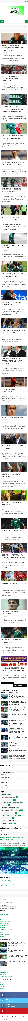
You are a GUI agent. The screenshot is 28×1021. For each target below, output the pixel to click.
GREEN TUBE (3, 916)
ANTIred (4, 774)
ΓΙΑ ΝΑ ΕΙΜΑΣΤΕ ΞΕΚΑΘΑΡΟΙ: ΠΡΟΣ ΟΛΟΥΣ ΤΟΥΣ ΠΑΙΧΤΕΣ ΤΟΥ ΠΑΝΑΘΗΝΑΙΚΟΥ (17, 709)
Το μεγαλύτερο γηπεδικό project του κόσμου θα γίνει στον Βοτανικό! (17, 696)
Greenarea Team (22, 1016)
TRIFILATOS (4, 785)
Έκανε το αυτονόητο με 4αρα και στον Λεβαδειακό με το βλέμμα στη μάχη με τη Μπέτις (18, 757)
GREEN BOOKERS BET (6, 918)
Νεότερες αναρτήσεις (7, 683)
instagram (2, 988)
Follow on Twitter (6, 880)
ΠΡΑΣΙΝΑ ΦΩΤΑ (5, 787)
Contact (2, 936)
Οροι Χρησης (3, 927)
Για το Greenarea (4, 934)
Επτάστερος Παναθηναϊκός (8, 807)
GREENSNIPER (5, 780)
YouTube (2, 986)
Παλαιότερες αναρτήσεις (20, 685)
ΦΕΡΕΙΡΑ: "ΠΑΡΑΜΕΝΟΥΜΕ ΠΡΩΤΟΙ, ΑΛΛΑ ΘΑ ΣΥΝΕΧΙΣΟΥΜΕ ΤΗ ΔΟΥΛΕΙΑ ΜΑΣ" (13, 48)
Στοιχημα (2, 920)
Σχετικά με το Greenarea (6, 929)
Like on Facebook (6, 882)
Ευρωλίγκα (17, 810)
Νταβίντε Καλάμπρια (7, 818)
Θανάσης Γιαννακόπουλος (8, 812)
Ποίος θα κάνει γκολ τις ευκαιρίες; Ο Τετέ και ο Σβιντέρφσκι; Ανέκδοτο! (16, 744)
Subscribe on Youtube (7, 884)
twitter (2, 984)
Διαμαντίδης (5, 802)
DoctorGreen (5, 777)
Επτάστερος (5, 805)
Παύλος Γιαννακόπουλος (8, 820)
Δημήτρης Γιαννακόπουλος (8, 797)
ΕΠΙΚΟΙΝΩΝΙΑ (4, 925)
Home (2, 932)
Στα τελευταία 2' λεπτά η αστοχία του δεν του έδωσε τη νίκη (17, 750)
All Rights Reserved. (20, 1019)
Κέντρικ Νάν (5, 815)
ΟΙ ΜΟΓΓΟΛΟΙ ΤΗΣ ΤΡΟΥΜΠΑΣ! (17, 714)
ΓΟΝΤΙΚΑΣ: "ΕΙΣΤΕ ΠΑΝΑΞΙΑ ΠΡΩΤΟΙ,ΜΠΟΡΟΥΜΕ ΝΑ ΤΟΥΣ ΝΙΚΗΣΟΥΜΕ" (12, 361)
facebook (2, 982)
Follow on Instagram (7, 886)
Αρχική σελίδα (4, 914)
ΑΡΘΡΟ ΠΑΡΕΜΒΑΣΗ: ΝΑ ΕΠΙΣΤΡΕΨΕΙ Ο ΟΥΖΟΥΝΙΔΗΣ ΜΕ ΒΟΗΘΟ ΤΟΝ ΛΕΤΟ (17, 703)
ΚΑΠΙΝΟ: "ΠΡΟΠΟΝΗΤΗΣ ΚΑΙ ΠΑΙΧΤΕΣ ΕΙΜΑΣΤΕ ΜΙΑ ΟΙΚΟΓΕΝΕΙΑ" (12, 78)
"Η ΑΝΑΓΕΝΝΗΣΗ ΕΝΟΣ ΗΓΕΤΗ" (13, 531)
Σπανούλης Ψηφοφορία (7, 823)
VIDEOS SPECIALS (5, 923)
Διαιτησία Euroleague (7, 799)
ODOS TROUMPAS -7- (6, 921)
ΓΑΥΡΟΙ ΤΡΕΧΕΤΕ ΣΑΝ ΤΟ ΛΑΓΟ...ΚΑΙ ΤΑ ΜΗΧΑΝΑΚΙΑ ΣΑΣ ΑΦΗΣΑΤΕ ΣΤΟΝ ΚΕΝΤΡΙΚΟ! (12, 109)
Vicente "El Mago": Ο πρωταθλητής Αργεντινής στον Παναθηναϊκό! (18, 737)
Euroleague (5, 794)
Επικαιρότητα (16, 802)
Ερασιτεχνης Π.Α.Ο (6, 810)
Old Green (4, 782)
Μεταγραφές (15, 815)
